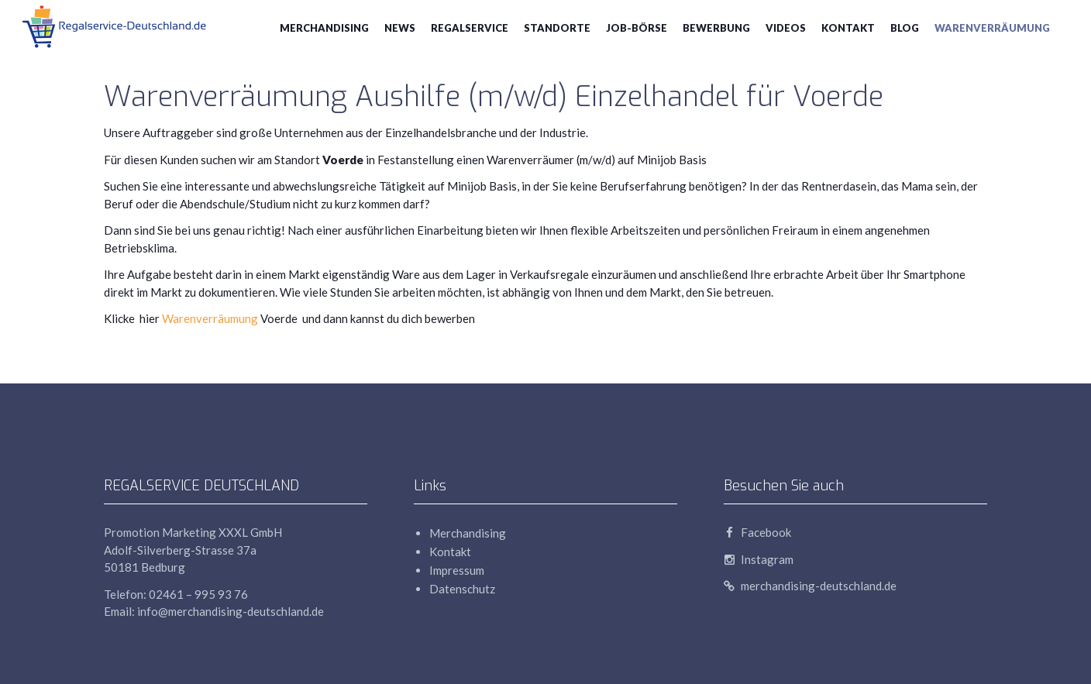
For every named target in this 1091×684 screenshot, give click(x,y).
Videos (786, 28)
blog (904, 28)
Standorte (557, 28)
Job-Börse (636, 28)
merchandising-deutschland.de (810, 586)
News (399, 28)
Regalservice (469, 28)
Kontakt (848, 28)
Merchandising (324, 28)
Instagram (758, 559)
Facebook (757, 532)
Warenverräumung (992, 28)
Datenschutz (462, 589)
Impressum (456, 570)
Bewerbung (716, 28)
